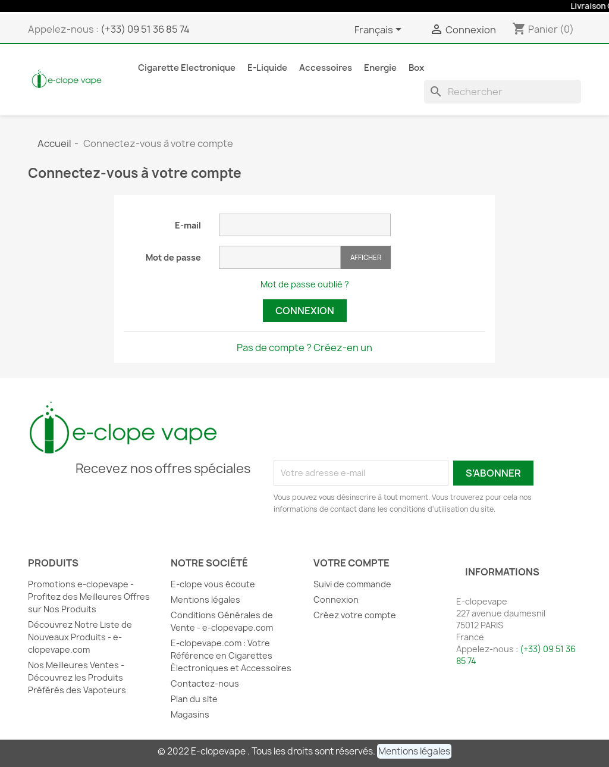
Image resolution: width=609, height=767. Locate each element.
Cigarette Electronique (187, 68)
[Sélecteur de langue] (380, 30)
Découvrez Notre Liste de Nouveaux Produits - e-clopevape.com (80, 637)
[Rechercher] (502, 92)
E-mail (188, 225)
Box (416, 68)
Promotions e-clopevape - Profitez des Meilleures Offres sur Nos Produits (89, 596)
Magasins (190, 714)
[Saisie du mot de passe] (280, 257)
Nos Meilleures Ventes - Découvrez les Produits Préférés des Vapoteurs (77, 677)
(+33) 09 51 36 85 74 (145, 29)
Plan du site (194, 699)
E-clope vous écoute (213, 584)
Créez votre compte (354, 615)
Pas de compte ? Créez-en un (304, 347)
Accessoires (325, 68)
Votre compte (351, 562)
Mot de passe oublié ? (304, 284)
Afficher (365, 257)
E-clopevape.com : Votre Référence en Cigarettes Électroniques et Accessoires (231, 655)
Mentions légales (205, 599)
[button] (414, 751)
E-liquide (267, 68)
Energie (380, 68)
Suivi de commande (352, 584)
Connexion (304, 310)
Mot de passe (173, 257)
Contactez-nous (205, 683)
